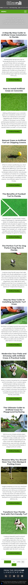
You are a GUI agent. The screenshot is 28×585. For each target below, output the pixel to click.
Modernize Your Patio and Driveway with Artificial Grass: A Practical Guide (14, 356)
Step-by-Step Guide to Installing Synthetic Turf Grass (14, 302)
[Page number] (13, 561)
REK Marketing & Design (20, 582)
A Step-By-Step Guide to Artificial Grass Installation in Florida (14, 35)
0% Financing (13, 7)
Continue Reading (14, 80)
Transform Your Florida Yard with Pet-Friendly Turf (14, 513)
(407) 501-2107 (23, 7)
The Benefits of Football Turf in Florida (14, 195)
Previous (7, 562)
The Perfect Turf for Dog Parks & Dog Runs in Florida (14, 248)
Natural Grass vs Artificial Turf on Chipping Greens (14, 141)
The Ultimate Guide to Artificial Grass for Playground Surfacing (14, 410)
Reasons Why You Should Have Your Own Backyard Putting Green (14, 462)
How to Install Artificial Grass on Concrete (14, 90)
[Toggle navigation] (14, 11)
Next (14, 564)
